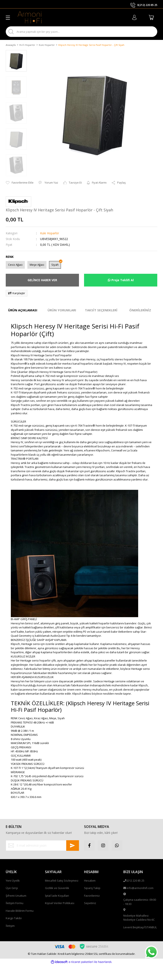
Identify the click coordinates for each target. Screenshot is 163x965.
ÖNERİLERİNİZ (140, 310)
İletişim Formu (14, 903)
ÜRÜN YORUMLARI (62, 310)
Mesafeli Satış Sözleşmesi (61, 880)
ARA (150, 32)
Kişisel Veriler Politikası (59, 903)
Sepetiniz (90, 903)
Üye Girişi (12, 888)
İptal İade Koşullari (57, 896)
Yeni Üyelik (13, 880)
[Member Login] (134, 17)
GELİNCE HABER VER (42, 280)
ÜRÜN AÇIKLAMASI (22, 310)
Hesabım (90, 880)
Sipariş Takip (92, 888)
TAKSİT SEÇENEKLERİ (101, 310)
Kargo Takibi (14, 918)
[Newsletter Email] (42, 845)
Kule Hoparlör (49, 233)
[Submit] (72, 845)
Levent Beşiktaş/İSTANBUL (140, 927)
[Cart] (151, 17)
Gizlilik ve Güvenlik (57, 888)
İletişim (10, 926)
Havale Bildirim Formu (20, 911)
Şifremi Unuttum (16, 896)
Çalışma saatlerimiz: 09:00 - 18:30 (139, 902)
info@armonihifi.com (140, 888)
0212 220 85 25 (135, 880)
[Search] (81, 31)
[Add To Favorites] (20, 183)
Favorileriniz (92, 896)
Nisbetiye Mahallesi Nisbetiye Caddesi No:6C (139, 918)
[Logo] (30, 17)
